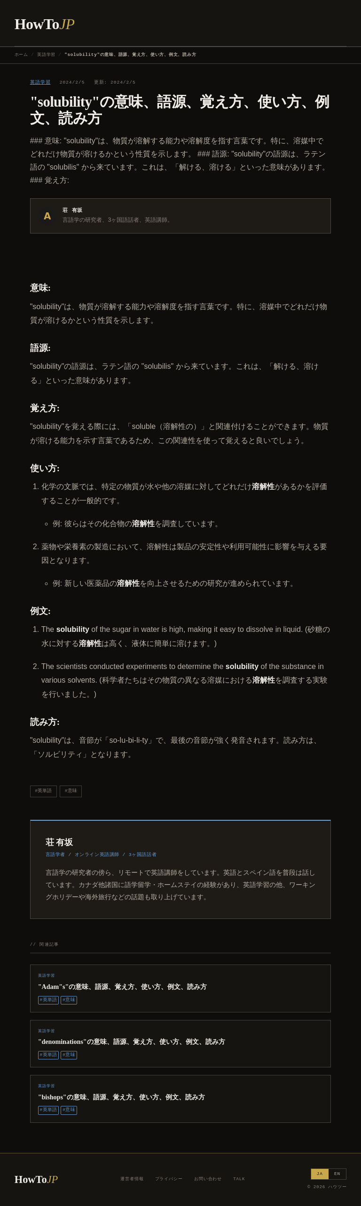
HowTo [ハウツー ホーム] (45, 24)
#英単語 (43, 791)
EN (337, 1173)
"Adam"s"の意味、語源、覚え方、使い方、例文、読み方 (122, 986)
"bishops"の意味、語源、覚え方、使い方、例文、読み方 (121, 1097)
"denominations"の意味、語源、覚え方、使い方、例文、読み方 (131, 1041)
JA (320, 1173)
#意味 (71, 791)
